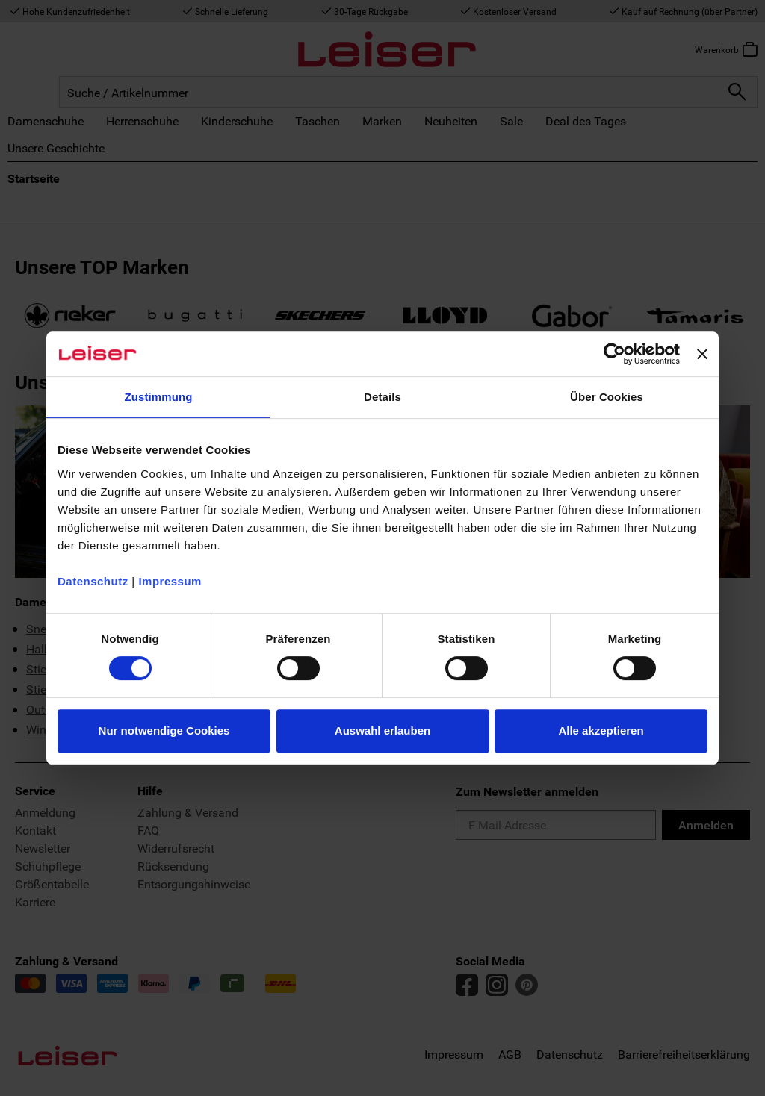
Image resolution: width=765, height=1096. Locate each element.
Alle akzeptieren (600, 730)
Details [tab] (382, 396)
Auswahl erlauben (382, 730)
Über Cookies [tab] (606, 396)
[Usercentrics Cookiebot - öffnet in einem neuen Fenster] (614, 354)
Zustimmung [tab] (159, 396)
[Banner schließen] (702, 354)
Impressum (170, 581)
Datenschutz (93, 581)
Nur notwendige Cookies (164, 730)
